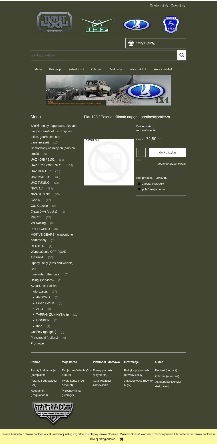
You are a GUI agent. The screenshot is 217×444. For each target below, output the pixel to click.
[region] (108, 90)
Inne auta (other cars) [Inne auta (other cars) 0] (45, 274)
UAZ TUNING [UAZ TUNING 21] (40, 182)
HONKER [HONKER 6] (43, 320)
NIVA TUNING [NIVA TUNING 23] (40, 194)
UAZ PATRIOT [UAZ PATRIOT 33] (41, 177)
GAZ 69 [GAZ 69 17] (36, 200)
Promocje (37, 343)
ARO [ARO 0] (39, 309)
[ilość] (141, 152)
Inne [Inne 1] (39, 326)
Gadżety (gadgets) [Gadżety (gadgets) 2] (43, 332)
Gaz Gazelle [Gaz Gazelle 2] (39, 205)
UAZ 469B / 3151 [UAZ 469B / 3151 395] (42, 159)
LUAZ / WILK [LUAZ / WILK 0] (45, 303)
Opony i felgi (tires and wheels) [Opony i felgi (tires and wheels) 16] (52, 263)
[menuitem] (38, 69)
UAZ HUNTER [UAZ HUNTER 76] (41, 171)
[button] (150, 183)
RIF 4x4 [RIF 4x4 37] (36, 217)
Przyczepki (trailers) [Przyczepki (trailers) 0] (44, 337)
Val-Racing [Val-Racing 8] (38, 223)
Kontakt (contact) (166, 370)
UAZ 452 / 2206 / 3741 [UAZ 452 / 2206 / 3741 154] (46, 165)
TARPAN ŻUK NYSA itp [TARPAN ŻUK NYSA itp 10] (52, 314)
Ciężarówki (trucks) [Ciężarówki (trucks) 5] (44, 211)
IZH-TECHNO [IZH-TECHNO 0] (40, 229)
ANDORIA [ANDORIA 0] (43, 297)
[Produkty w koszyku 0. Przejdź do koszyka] (142, 43)
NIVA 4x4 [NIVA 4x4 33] (37, 188)
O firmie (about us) (167, 376)
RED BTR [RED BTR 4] (37, 246)
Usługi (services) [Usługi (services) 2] (42, 280)
